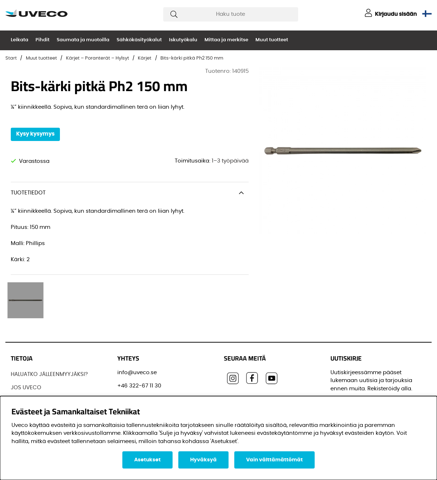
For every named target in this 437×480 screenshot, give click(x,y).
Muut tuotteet (271, 40)
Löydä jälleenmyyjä (36, 360)
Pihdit (43, 40)
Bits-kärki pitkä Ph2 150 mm (191, 58)
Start (11, 58)
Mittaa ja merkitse (226, 40)
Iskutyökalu (183, 40)
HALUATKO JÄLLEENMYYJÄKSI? (49, 333)
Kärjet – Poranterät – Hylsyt (97, 58)
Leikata (19, 40)
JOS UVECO (26, 347)
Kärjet (144, 58)
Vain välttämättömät (274, 459)
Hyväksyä (203, 459)
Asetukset (147, 459)
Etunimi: (343, 393)
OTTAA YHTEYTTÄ (33, 387)
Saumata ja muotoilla (83, 40)
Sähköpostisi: (350, 361)
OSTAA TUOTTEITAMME (40, 374)
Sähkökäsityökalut (139, 40)
